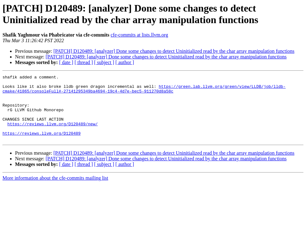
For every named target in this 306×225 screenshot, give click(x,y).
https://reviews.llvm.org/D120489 (42, 145)
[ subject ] (104, 62)
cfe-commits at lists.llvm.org (139, 35)
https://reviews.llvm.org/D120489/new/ (53, 134)
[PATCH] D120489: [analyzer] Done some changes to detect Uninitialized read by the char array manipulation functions (174, 51)
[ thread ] (83, 62)
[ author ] (124, 62)
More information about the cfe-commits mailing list (55, 191)
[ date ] (66, 62)
